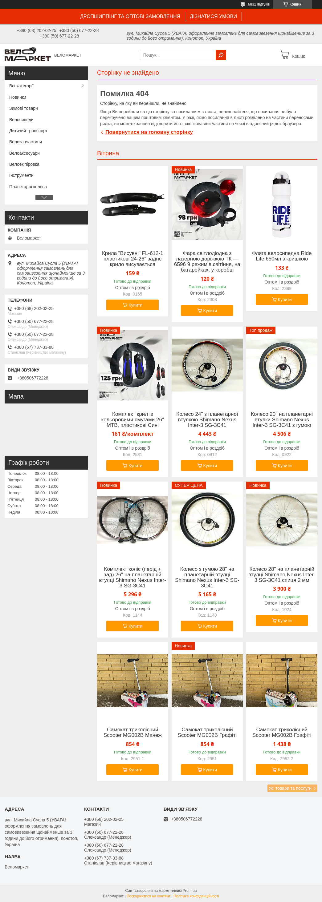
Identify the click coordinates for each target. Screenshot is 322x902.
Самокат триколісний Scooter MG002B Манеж (133, 732)
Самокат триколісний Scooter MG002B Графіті (207, 732)
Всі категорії (21, 85)
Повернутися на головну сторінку (149, 132)
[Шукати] (221, 55)
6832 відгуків (259, 4)
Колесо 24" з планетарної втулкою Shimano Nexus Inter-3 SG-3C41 (207, 419)
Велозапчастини (25, 141)
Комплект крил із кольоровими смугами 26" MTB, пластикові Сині (132, 419)
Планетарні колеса (28, 186)
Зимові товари (23, 108)
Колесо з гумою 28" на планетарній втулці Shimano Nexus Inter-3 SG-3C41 (207, 577)
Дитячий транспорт (28, 130)
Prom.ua (190, 890)
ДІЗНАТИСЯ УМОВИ (213, 16)
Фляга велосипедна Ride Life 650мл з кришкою (282, 256)
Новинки (17, 97)
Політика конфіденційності (196, 896)
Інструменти (21, 175)
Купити (135, 305)
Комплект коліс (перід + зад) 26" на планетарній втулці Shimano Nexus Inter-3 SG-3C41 (132, 577)
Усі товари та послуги (290, 788)
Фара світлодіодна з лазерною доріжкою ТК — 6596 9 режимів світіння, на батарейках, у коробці (207, 262)
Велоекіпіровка (24, 164)
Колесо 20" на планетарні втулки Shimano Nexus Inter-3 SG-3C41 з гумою (282, 419)
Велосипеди (21, 119)
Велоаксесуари (24, 153)
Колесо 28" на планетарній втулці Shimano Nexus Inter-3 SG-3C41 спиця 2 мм (281, 574)
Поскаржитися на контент (148, 896)
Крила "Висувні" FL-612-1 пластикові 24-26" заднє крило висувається (132, 259)
